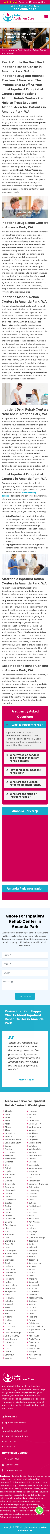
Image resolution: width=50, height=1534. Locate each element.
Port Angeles (34, 1222)
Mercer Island (35, 1143)
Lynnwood (33, 1111)
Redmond (33, 1241)
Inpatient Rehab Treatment (14, 1431)
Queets (32, 1234)
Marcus (32, 1130)
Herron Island (11, 1285)
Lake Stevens (11, 1339)
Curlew (8, 1206)
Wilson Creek (35, 1355)
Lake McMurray (12, 1336)
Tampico (33, 1310)
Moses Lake (34, 1165)
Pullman (32, 1228)
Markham (33, 1133)
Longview (9, 1355)
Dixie (7, 1228)
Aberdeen (9, 1111)
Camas (8, 1180)
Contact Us (10, 1446)
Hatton (8, 1282)
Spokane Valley (36, 1298)
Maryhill (32, 1136)
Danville (8, 1215)
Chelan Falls (10, 1190)
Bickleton (9, 1161)
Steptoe (32, 1304)
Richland (33, 1247)
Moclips (32, 1161)
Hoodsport (10, 1288)
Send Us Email (12, 1464)
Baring (8, 1146)
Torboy (32, 1320)
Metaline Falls (35, 1149)
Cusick (8, 1209)
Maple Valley (35, 1124)
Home (4, 50)
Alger (7, 1124)
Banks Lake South (13, 1143)
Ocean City (34, 1190)
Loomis (8, 1358)
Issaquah (9, 1298)
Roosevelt (33, 1260)
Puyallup (33, 1231)
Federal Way (11, 1253)
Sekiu (31, 1275)
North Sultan (34, 1180)
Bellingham (10, 1158)
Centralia (9, 1187)
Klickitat (8, 1320)
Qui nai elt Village (37, 1237)
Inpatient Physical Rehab (16, 1436)
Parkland (33, 1212)
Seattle (32, 1272)
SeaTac (32, 1269)
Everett (8, 1247)
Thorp (31, 1313)
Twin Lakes (34, 1323)
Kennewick (10, 1310)
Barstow (9, 1149)
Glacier (8, 1256)
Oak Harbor (34, 1187)
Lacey (7, 1329)
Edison (8, 1231)
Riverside (33, 1250)
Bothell (8, 1168)
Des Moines (10, 1225)
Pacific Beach (35, 1206)
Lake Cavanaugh (13, 1332)
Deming (8, 1222)
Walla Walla (34, 1339)
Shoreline (33, 1279)
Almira (8, 1127)
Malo (31, 1117)
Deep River (10, 1218)
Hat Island (9, 1279)
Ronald (32, 1256)
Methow (32, 1152)
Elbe (7, 1237)
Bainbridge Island (13, 1139)
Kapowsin (9, 1304)
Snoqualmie (34, 1285)
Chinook (9, 1193)
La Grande (10, 1326)
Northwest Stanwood (38, 1184)
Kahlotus (9, 1301)
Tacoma (33, 1307)
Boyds (8, 1171)
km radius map (25, 849)
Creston (8, 1203)
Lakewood (9, 1342)
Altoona (8, 1130)
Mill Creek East (35, 1155)
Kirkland (8, 1317)
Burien (8, 1177)
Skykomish (34, 1282)
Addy (7, 1117)
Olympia (33, 1193)
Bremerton (10, 1174)
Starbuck (33, 1301)
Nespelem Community (34, 1173)
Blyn (7, 1165)
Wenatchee (34, 1348)
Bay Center (10, 1152)
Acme (7, 1114)
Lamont (8, 1345)
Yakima (32, 1358)
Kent (7, 1313)
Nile (30, 1177)
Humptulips (10, 1291)
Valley (31, 1332)
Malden (32, 1114)
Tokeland (33, 1317)
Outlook (32, 1203)
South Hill (33, 1288)
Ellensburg (10, 1241)
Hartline (8, 1275)
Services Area (11, 1441)
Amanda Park (15, 50)
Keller (7, 1307)
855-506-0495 (12, 1459)
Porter (31, 1225)
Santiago (33, 1266)
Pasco (31, 1215)
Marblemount (35, 1127)
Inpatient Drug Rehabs (15, 1422)
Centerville (10, 1184)
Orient (31, 1199)
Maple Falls (34, 1120)
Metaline (33, 1146)
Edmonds (9, 1234)
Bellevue (9, 1155)
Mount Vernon (35, 1168)
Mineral (32, 1158)
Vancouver (34, 1336)
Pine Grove (34, 1218)
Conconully (10, 1199)
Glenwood (10, 1260)
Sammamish (35, 1263)
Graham (9, 1266)
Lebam (8, 1351)
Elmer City (9, 1244)
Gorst (7, 1263)
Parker (32, 1209)
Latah (7, 1348)
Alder (7, 1120)
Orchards (33, 1196)
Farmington (10, 1250)
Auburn (8, 1136)
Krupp (8, 1323)
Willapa (32, 1351)
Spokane (33, 1294)
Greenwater (10, 1272)
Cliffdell (8, 1196)
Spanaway (34, 1291)
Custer (8, 1212)
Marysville (33, 1139)
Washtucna (34, 1342)
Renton (32, 1244)
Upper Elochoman (37, 1329)
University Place (36, 1326)
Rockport (33, 1253)
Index (7, 1294)
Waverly (32, 1345)
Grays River (10, 1269)
